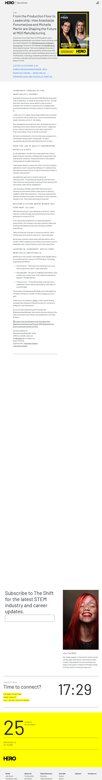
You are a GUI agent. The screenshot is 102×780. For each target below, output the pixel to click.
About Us (28, 774)
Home (7, 774)
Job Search (9, 776)
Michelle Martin (49, 45)
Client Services (46, 774)
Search (61, 776)
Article (61, 779)
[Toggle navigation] (97, 3)
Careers (78, 774)
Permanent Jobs (11, 779)
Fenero (35, 300)
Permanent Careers (30, 343)
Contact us (92, 774)
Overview (43, 776)
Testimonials (29, 776)
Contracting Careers (20, 346)
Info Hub (62, 774)
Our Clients (28, 779)
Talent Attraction (46, 779)
